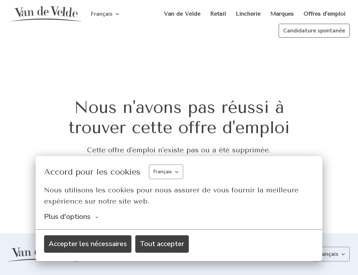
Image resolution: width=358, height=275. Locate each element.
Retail (218, 13)
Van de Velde (182, 13)
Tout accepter (162, 244)
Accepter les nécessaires (88, 244)
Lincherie (248, 13)
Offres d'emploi (324, 13)
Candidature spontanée (314, 31)
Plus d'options (71, 217)
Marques (282, 13)
